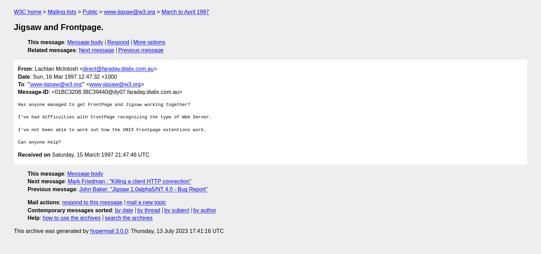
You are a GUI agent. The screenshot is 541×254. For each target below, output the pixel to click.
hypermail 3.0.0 (109, 231)
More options (150, 42)
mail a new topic (146, 202)
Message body (85, 42)
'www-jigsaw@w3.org (55, 84)
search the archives (129, 218)
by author (204, 210)
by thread (148, 210)
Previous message (141, 50)
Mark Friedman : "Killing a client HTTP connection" (129, 181)
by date (124, 210)
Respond (118, 42)
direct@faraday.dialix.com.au (118, 69)
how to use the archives (72, 218)
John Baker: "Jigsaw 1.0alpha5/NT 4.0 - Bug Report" (143, 189)
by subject (176, 210)
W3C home (27, 12)
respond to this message (92, 202)
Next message (96, 50)
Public (90, 12)
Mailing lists (62, 12)
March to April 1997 (185, 12)
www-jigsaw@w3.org (129, 12)
